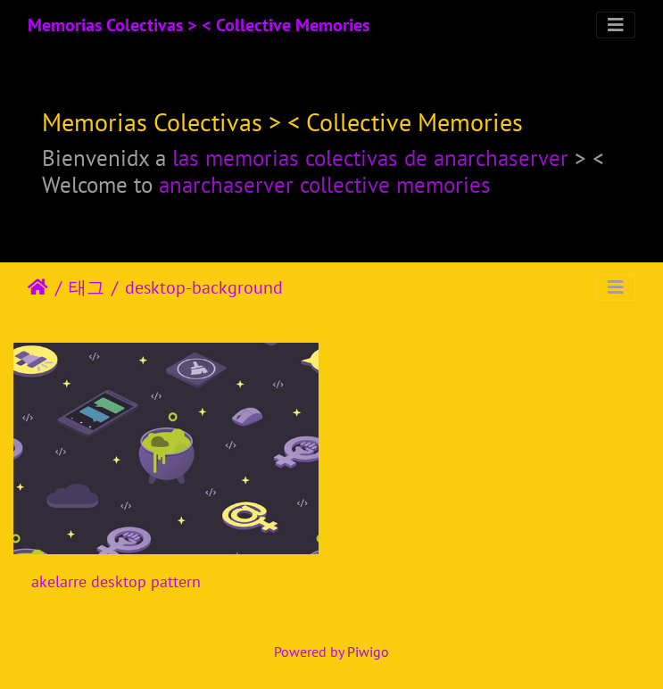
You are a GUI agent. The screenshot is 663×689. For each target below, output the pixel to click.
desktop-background (204, 287)
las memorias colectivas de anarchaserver (370, 157)
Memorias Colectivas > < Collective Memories (198, 25)
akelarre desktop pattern (116, 581)
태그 (86, 287)
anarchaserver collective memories (325, 184)
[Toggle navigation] (615, 25)
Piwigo (368, 651)
